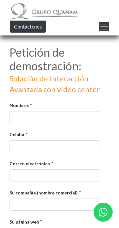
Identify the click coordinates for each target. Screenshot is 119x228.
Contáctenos (28, 26)
